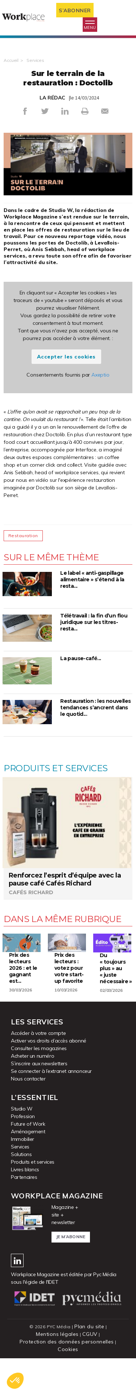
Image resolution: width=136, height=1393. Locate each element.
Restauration (23, 535)
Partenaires (24, 1177)
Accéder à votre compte (38, 1033)
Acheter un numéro (32, 1056)
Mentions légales (57, 1334)
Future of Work (28, 1124)
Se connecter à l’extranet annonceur (51, 1071)
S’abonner (75, 10)
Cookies (68, 1349)
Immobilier (22, 1139)
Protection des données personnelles (67, 1341)
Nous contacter (28, 1078)
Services (35, 60)
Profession (23, 1116)
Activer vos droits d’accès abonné (48, 1040)
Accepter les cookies (66, 356)
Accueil (11, 60)
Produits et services (32, 1162)
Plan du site (89, 1326)
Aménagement (28, 1131)
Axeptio (100, 374)
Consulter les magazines (39, 1048)
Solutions (21, 1154)
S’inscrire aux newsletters (39, 1063)
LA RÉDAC (52, 97)
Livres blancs (25, 1169)
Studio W (22, 1108)
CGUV (90, 1334)
